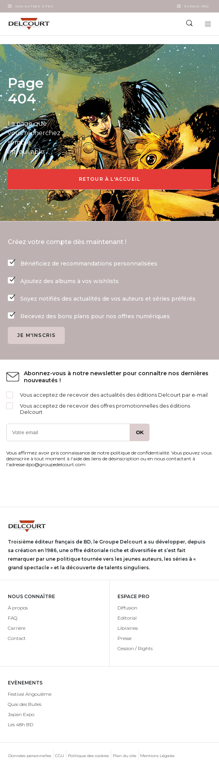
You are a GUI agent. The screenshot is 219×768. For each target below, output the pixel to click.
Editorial (127, 618)
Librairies (128, 628)
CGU (59, 755)
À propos (18, 608)
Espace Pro (196, 6)
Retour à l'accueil (110, 179)
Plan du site (124, 755)
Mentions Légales (157, 755)
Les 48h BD (20, 724)
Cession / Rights (135, 648)
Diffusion (127, 608)
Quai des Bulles (24, 704)
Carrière (16, 628)
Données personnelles (29, 755)
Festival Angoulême (30, 694)
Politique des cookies (88, 755)
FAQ (12, 618)
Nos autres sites (34, 6)
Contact (17, 638)
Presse (125, 638)
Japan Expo (21, 714)
